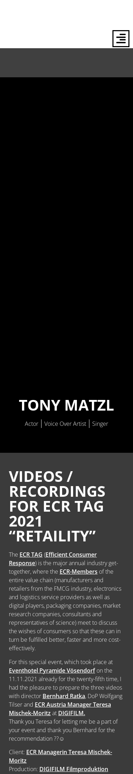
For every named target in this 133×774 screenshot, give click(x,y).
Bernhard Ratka (64, 696)
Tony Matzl (66, 405)
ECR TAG (31, 554)
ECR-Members (79, 571)
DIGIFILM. (71, 713)
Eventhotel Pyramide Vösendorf (52, 670)
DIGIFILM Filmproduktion (73, 769)
